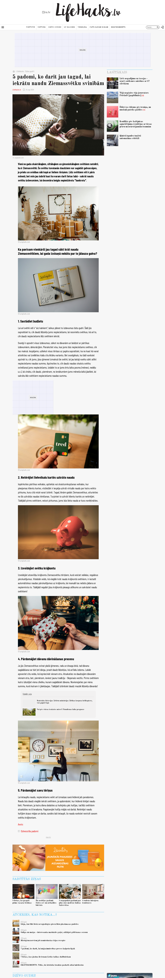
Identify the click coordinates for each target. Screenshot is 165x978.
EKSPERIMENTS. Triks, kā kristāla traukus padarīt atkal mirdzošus (52, 965)
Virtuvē (30, 27)
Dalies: (48, 837)
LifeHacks (20, 71)
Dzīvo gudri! (54, 27)
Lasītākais (117, 72)
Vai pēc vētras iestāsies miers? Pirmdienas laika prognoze (60, 709)
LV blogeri (69, 27)
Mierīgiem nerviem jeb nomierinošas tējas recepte (43, 940)
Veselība (82, 27)
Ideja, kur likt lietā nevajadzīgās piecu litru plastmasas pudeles (50, 924)
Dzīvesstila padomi (28, 831)
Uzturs (42, 27)
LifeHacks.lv (17, 89)
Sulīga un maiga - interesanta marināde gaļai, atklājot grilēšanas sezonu (54, 932)
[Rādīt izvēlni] (2, 27)
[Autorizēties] (162, 27)
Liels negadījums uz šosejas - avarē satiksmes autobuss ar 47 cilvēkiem (135, 81)
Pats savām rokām (99, 27)
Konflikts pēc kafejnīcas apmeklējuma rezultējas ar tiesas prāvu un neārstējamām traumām (136, 124)
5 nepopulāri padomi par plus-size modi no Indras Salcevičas (70, 903)
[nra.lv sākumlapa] (46, 12)
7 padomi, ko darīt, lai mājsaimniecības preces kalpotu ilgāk (48, 949)
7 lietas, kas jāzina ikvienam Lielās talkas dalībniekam (46, 957)
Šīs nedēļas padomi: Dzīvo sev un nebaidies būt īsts (46, 903)
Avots (20, 824)
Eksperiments (118, 27)
